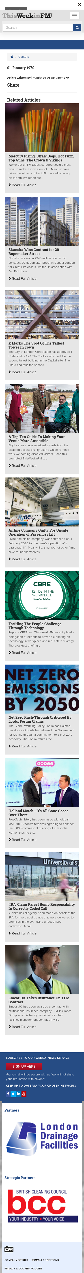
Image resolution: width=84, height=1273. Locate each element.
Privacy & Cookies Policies (23, 1268)
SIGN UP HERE (24, 1066)
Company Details (16, 1260)
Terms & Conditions (45, 1260)
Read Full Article (23, 185)
